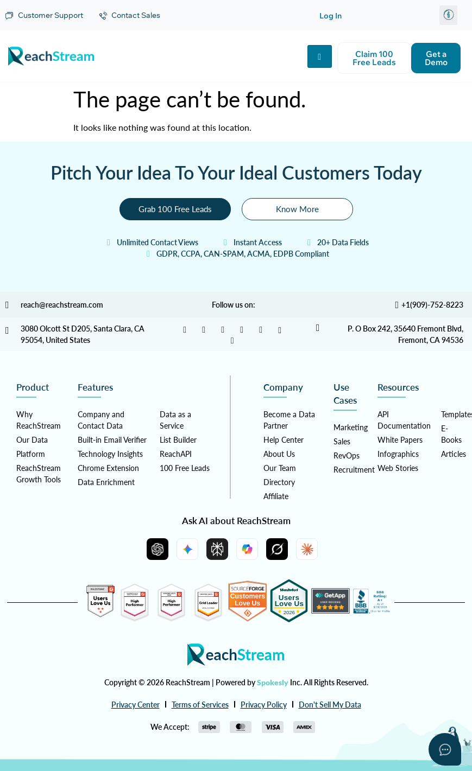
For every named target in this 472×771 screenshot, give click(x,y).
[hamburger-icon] (319, 56)
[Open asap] (445, 749)
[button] (448, 15)
